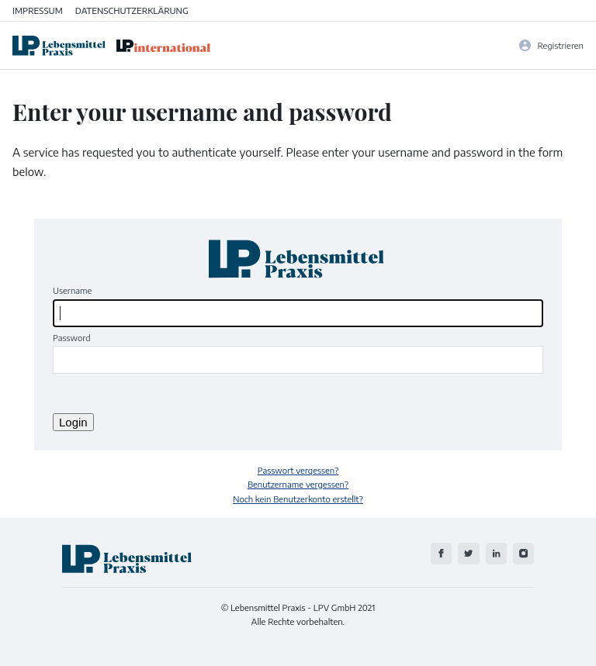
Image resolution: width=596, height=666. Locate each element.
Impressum (37, 10)
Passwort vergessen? (298, 469)
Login (73, 422)
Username (72, 290)
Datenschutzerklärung (132, 10)
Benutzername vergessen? (298, 483)
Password (72, 337)
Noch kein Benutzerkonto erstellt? (298, 498)
